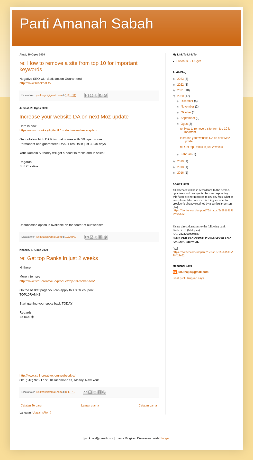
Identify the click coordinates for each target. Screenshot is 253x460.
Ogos (185, 124)
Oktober (186, 112)
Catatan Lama (148, 405)
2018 (181, 167)
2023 (181, 79)
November (188, 106)
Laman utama (90, 405)
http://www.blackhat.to (35, 83)
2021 (181, 90)
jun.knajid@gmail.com (193, 272)
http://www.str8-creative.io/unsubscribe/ (47, 375)
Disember (187, 101)
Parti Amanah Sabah (86, 23)
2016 (181, 172)
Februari (186, 154)
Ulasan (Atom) (41, 412)
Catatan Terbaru (31, 405)
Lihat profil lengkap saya (188, 278)
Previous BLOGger (188, 61)
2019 (181, 161)
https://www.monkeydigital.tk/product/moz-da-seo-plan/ (58, 130)
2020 (181, 96)
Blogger (165, 438)
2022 (181, 84)
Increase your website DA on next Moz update (74, 117)
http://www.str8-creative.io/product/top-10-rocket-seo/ (57, 281)
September (188, 118)
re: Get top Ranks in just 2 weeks (58, 258)
